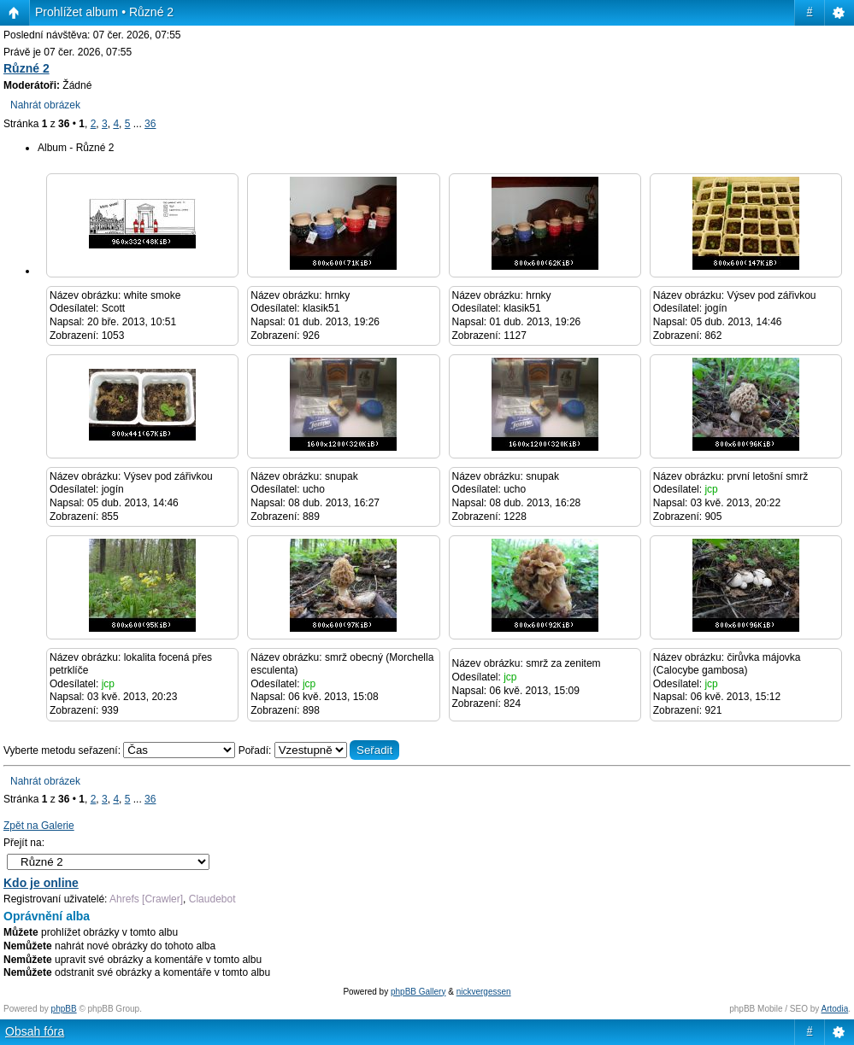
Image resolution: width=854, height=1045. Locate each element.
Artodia (835, 1008)
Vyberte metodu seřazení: (121, 750)
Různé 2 (26, 68)
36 (150, 124)
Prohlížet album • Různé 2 (104, 12)
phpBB (64, 1008)
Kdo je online (41, 883)
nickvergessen (483, 991)
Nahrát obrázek (45, 105)
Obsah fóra (34, 1031)
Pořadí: (319, 750)
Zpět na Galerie (38, 826)
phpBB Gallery (418, 991)
